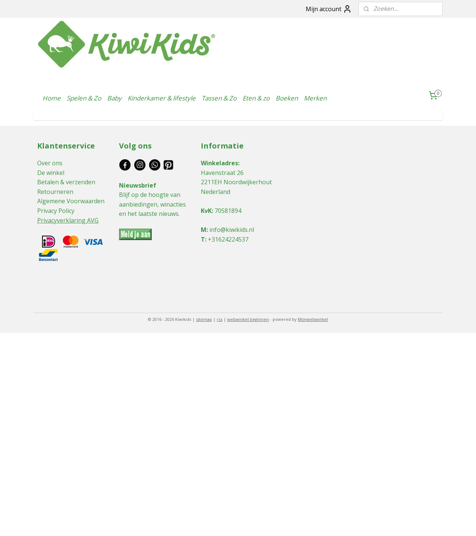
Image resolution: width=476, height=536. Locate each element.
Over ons (49, 163)
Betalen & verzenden (66, 182)
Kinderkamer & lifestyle (162, 98)
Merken (315, 98)
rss (219, 319)
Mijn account (329, 8)
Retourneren (55, 192)
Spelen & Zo (84, 98)
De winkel (50, 173)
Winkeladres (219, 163)
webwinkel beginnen (248, 319)
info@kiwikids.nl (231, 230)
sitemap (204, 319)
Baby (114, 98)
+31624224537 (228, 239)
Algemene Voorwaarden (70, 201)
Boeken (287, 98)
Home (51, 98)
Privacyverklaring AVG (68, 220)
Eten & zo (256, 98)
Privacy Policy (55, 211)
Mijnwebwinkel (313, 319)
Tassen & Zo (219, 98)
